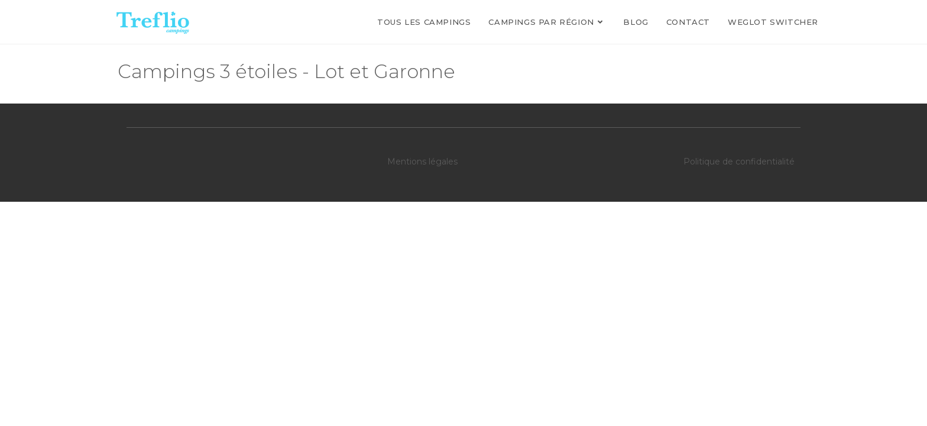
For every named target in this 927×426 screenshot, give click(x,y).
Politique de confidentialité (739, 161)
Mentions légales (422, 161)
